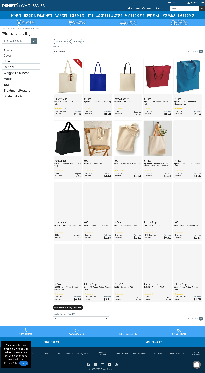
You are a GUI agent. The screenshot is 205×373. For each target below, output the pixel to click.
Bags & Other (186, 15)
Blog (46, 354)
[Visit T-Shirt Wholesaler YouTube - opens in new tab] (109, 364)
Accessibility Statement (195, 354)
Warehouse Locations (102, 354)
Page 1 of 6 (195, 319)
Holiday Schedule (139, 354)
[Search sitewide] (185, 8)
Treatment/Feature (17, 90)
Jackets (109, 15)
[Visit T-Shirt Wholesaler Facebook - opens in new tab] (95, 364)
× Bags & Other (61, 41)
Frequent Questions (65, 354)
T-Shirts (16, 15)
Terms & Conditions (177, 354)
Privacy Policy (11, 363)
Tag (6, 84)
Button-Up (153, 15)
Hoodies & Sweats (38, 15)
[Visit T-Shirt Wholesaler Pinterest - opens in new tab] (116, 364)
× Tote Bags (76, 41)
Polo (77, 15)
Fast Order (161, 8)
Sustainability (13, 96)
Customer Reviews (121, 354)
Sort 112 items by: (60, 47)
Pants (134, 15)
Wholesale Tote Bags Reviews (68, 307)
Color (7, 55)
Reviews (147, 8)
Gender (9, 67)
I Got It (24, 363)
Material (9, 78)
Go (34, 41)
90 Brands (134, 8)
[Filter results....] (16, 41)
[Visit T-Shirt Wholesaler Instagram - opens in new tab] (102, 364)
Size (7, 61)
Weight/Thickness (16, 73)
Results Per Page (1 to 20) (64, 314)
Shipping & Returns (83, 354)
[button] (171, 2)
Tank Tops (61, 15)
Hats (90, 15)
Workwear (169, 15)
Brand (8, 49)
